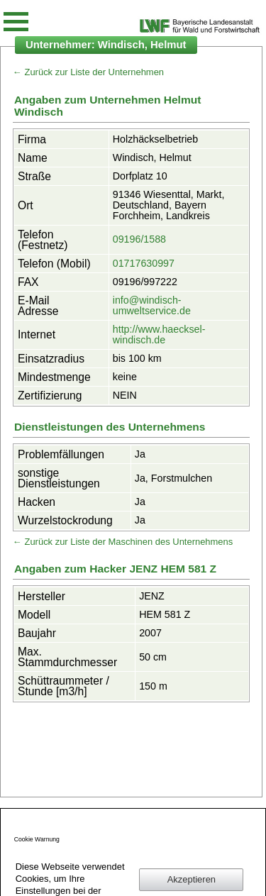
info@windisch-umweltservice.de (152, 305)
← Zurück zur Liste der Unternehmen (88, 72)
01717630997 (143, 263)
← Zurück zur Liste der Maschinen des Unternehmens (123, 541)
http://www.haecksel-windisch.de (159, 334)
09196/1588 (139, 239)
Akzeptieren (191, 879)
